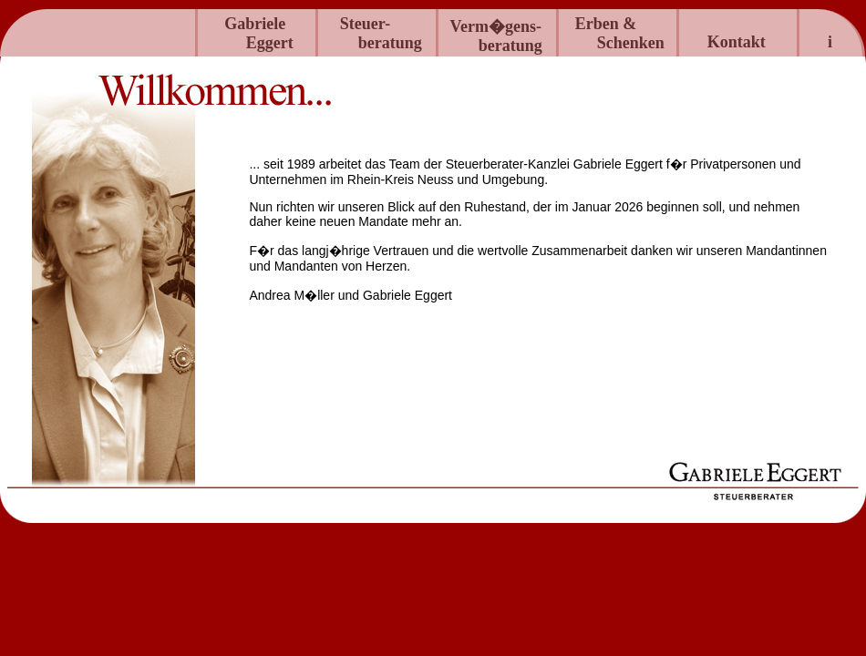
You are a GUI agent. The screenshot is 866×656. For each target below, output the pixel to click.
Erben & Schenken (626, 33)
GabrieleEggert (260, 33)
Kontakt (737, 42)
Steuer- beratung (384, 33)
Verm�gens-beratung (505, 36)
